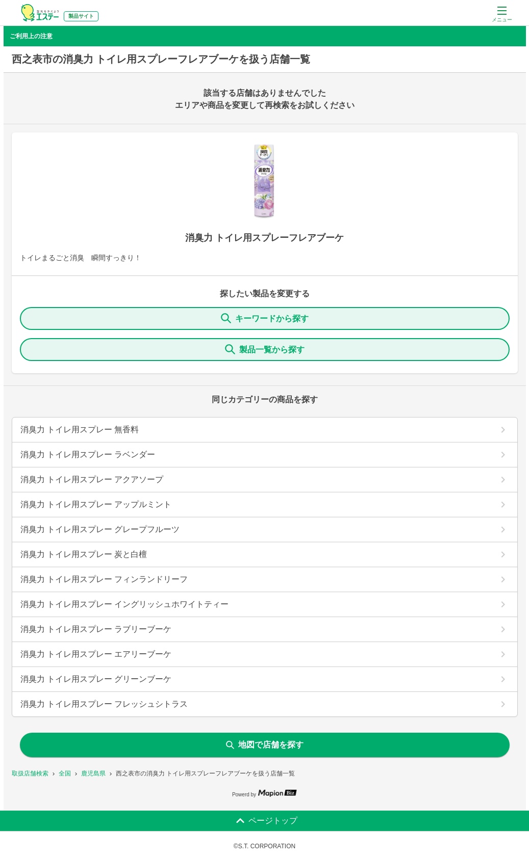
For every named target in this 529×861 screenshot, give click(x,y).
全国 (65, 773)
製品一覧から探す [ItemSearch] (265, 349)
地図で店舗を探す (265, 744)
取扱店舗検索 (30, 773)
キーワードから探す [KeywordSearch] (265, 318)
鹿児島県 (93, 773)
